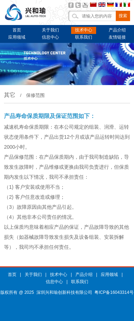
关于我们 (50, 30)
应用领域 (16, 37)
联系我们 (83, 37)
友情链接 (117, 37)
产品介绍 (117, 30)
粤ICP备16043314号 (113, 292)
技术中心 (83, 30)
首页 (17, 30)
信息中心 (50, 37)
